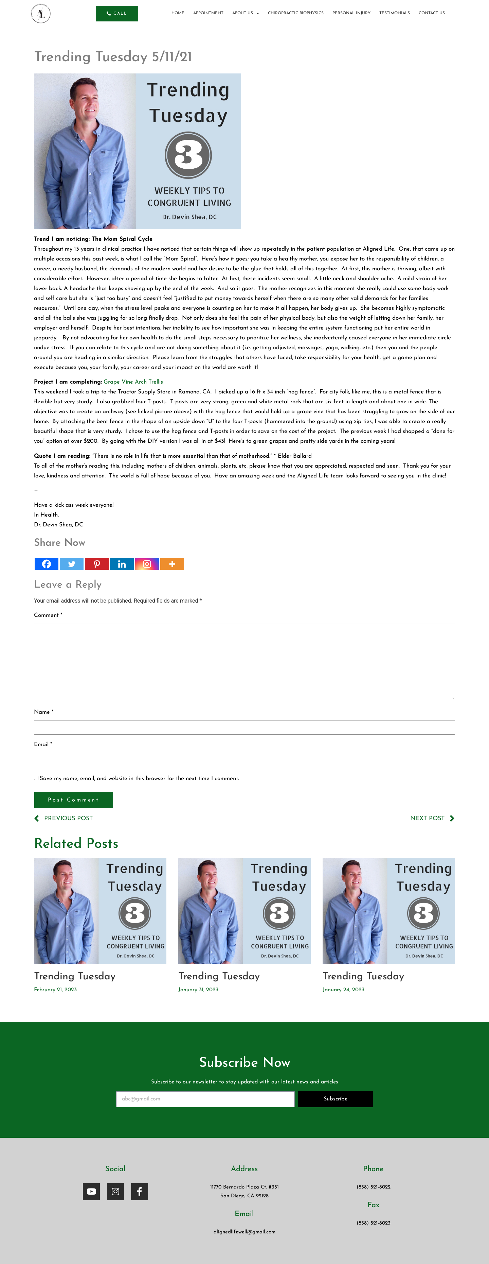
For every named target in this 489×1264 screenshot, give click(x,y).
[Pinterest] (97, 564)
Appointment (208, 13)
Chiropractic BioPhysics (296, 13)
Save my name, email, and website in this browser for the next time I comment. (139, 778)
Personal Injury (351, 13)
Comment (48, 615)
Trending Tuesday (74, 977)
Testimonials (394, 13)
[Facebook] (46, 564)
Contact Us (432, 13)
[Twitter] (72, 564)
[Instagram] (147, 564)
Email (43, 744)
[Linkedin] (122, 564)
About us (245, 13)
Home (177, 13)
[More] (172, 564)
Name (44, 712)
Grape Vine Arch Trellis (133, 382)
